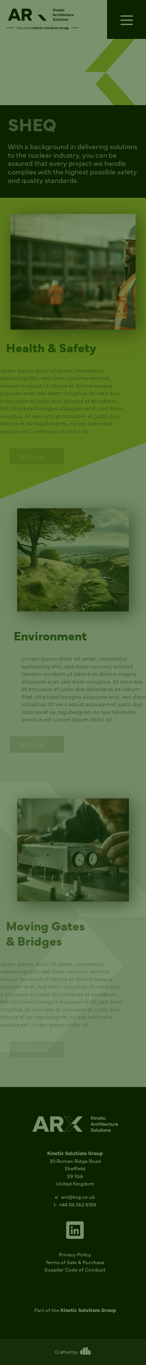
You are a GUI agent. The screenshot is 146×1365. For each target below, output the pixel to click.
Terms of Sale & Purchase (75, 1261)
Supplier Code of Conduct (75, 1269)
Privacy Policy (75, 1254)
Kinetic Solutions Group (50, 27)
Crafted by (66, 1352)
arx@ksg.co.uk (78, 1196)
